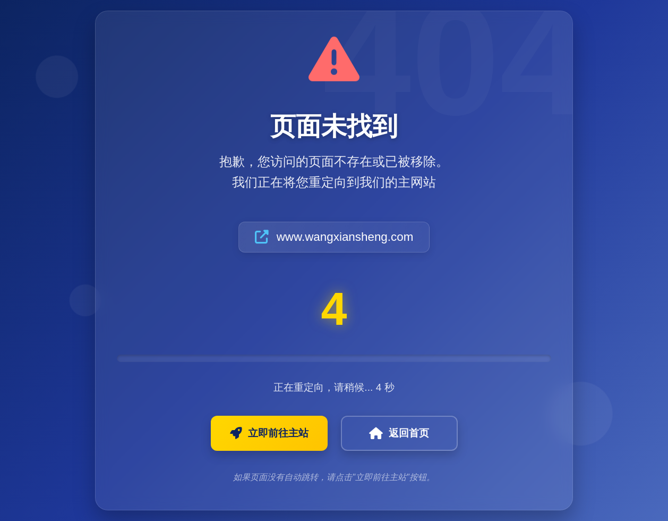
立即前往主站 (269, 433)
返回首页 (399, 433)
